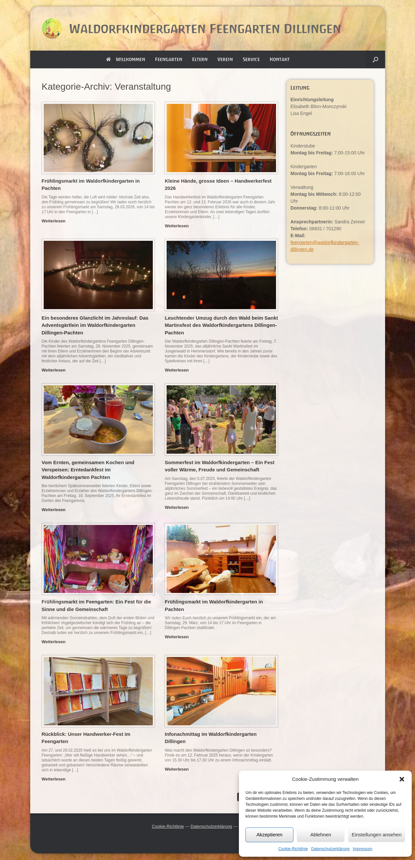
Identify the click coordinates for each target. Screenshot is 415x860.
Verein (225, 59)
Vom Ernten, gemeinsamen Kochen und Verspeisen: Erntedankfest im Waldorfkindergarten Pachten (88, 470)
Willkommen (125, 59)
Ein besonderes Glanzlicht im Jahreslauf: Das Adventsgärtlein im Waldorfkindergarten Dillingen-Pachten (95, 325)
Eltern (200, 59)
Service (251, 59)
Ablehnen (320, 834)
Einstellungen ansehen (377, 834)
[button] (402, 779)
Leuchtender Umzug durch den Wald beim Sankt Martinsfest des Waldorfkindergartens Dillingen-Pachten (221, 325)
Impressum (362, 849)
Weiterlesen (55, 220)
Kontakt (280, 59)
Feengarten (168, 59)
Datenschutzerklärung (330, 849)
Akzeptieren (269, 834)
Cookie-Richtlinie (293, 849)
